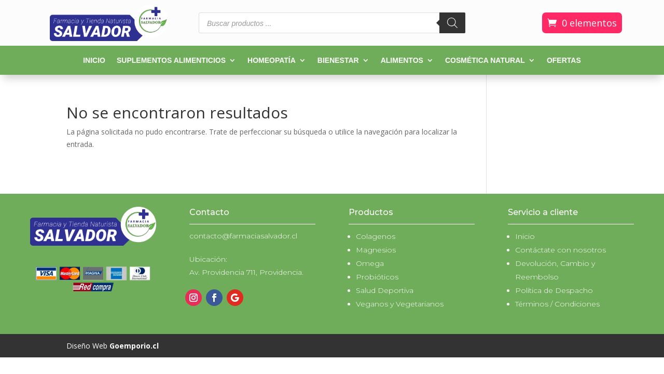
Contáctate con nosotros (560, 250)
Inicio (94, 60)
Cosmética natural (485, 60)
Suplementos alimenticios (171, 60)
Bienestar (338, 60)
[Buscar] (452, 22)
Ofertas (564, 60)
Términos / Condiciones (557, 304)
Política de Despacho (554, 290)
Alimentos (402, 60)
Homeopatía (271, 60)
